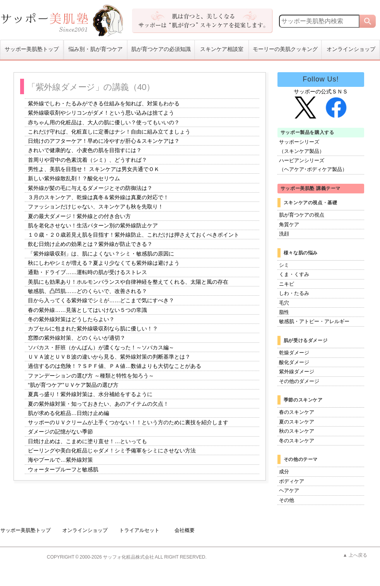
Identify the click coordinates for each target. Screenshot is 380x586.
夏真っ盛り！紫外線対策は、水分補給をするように (90, 394)
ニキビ (286, 284)
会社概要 (185, 530)
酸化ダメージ (294, 362)
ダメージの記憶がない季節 (60, 432)
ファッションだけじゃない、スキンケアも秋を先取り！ (95, 207)
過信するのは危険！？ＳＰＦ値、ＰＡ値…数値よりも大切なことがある (114, 366)
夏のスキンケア (296, 422)
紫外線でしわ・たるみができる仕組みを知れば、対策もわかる (104, 103)
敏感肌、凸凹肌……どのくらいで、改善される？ (87, 291)
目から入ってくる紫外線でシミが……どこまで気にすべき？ (101, 301)
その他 (286, 500)
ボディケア (291, 481)
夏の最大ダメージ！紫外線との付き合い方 (79, 216)
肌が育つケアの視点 (301, 215)
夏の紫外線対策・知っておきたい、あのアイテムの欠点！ (98, 404)
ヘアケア (289, 490)
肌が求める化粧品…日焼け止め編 (68, 413)
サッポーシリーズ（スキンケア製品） (301, 146)
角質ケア (289, 224)
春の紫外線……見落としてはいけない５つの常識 (87, 310)
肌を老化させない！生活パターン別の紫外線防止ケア (93, 225)
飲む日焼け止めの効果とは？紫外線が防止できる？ (90, 244)
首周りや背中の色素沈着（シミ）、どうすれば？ (87, 160)
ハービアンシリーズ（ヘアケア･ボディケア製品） (313, 165)
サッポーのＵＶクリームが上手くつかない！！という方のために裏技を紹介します (128, 422)
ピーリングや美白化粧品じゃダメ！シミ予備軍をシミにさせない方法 (112, 450)
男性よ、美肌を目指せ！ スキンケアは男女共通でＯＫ (93, 169)
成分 (284, 471)
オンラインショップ (351, 49)
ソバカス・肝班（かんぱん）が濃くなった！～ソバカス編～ (101, 347)
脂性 (284, 312)
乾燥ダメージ (294, 353)
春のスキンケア (296, 412)
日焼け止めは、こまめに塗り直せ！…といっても (87, 441)
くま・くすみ (294, 274)
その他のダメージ (299, 381)
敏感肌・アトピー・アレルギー (314, 321)
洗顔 (284, 234)
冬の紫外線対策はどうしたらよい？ (71, 319)
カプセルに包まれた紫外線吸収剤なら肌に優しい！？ (93, 328)
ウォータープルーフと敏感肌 (63, 469)
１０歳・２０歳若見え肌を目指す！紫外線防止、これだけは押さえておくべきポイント (133, 235)
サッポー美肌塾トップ (32, 49)
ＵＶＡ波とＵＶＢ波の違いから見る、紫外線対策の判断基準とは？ (109, 357)
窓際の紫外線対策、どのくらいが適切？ (76, 338)
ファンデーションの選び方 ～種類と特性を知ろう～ (91, 376)
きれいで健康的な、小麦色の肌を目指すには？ (85, 150)
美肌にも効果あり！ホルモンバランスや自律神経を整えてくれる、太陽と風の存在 (128, 282)
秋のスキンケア (296, 431)
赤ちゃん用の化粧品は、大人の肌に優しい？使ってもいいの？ (104, 122)
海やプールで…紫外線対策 (60, 460)
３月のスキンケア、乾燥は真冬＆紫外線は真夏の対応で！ (98, 197)
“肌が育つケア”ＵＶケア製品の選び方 (73, 385)
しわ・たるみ (294, 293)
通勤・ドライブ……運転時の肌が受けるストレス (87, 272)
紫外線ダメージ (296, 371)
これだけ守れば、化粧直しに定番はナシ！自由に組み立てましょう (109, 132)
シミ (284, 265)
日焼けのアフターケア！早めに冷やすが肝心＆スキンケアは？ (104, 141)
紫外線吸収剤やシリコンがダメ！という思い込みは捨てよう (101, 113)
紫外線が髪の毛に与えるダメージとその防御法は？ (90, 188)
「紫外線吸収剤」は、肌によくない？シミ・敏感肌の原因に (101, 254)
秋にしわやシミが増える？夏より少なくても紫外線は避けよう (104, 263)
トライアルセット (139, 530)
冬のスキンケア (296, 441)
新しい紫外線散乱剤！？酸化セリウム (74, 179)
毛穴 (284, 303)
